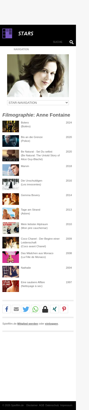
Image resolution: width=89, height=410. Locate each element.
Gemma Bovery (30, 195)
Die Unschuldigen (31, 180)
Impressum (66, 405)
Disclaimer (32, 405)
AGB (41, 405)
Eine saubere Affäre (33, 282)
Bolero (25, 122)
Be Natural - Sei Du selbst (36, 151)
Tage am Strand (30, 209)
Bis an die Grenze (32, 137)
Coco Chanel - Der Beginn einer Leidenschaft (40, 240)
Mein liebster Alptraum (34, 224)
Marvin (25, 166)
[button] (6, 309)
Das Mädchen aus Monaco (37, 253)
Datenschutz (52, 405)
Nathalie (26, 267)
